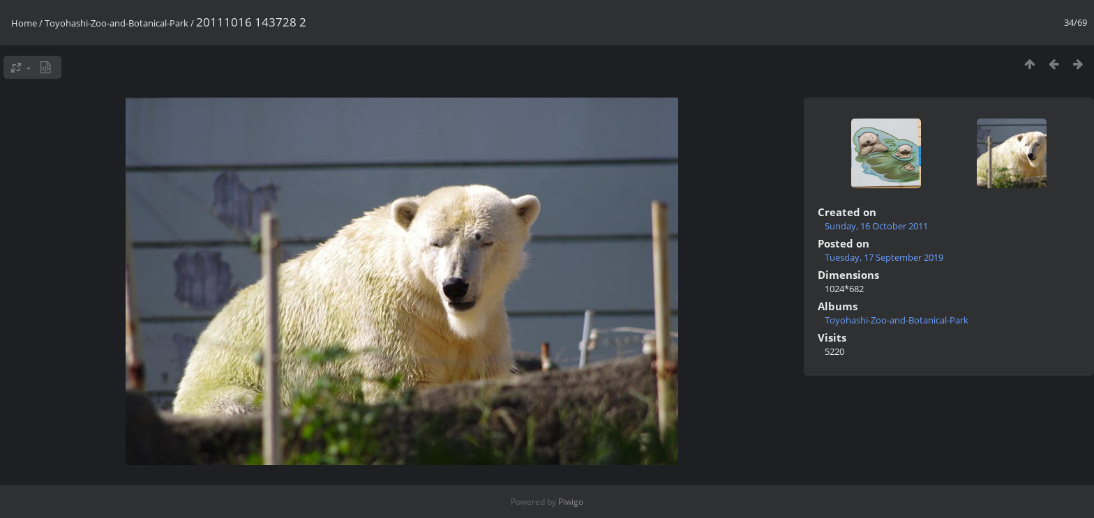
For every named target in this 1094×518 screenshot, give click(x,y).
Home (24, 23)
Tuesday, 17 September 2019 (884, 257)
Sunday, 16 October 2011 (876, 226)
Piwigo (570, 502)
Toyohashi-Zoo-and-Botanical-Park (116, 23)
